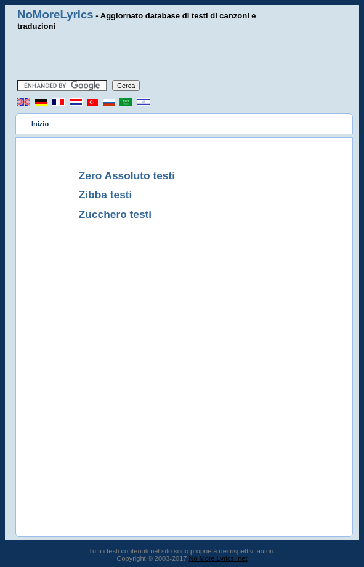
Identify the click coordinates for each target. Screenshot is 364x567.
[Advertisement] (182, 55)
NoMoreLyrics (55, 14)
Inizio (40, 123)
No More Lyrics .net (218, 558)
